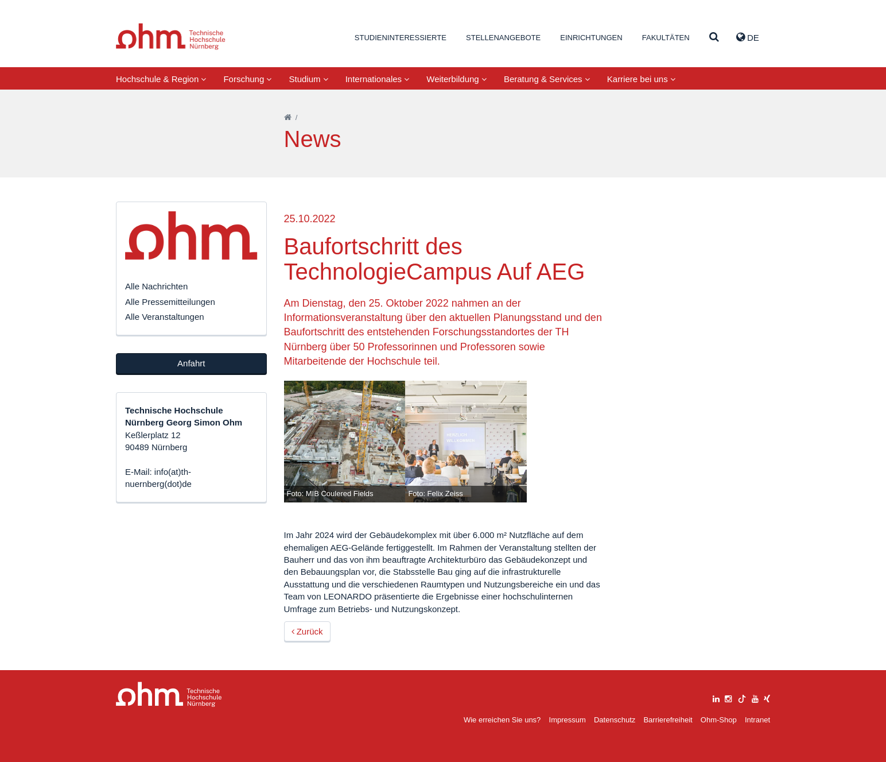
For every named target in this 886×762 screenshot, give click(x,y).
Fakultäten (666, 37)
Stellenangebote (503, 37)
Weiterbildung (456, 79)
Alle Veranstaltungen (164, 317)
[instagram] (728, 697)
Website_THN (171, 36)
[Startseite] (288, 117)
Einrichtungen (591, 37)
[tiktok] (742, 697)
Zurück (307, 631)
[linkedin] (716, 697)
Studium (308, 79)
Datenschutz (614, 719)
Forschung (247, 79)
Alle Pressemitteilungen (170, 302)
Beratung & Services (547, 79)
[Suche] (714, 37)
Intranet (757, 719)
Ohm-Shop (719, 719)
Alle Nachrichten (156, 286)
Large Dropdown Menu (169, 694)
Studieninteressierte (400, 37)
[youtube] (755, 697)
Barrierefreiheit (667, 719)
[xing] (767, 697)
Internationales (377, 79)
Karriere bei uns (641, 79)
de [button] (747, 37)
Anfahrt (191, 363)
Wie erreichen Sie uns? (502, 719)
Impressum (567, 719)
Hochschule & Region (161, 79)
